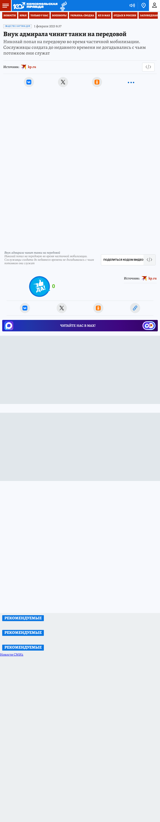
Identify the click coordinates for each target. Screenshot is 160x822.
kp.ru (32, 66)
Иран (23, 15)
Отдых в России (125, 15)
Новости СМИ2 (11, 654)
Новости (10, 15)
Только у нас (39, 15)
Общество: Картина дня (17, 26)
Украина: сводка (82, 15)
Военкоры (59, 15)
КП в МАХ (104, 15)
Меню (4, 5)
